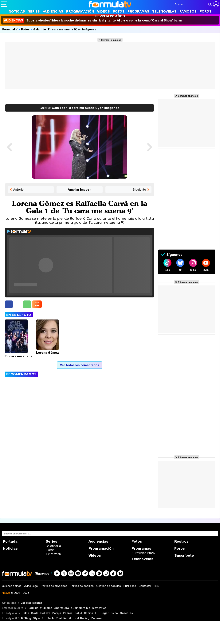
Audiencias (53, 11)
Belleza (45, 613)
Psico (114, 613)
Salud (78, 613)
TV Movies (53, 554)
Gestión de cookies (108, 586)
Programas (138, 11)
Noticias (17, 11)
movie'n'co (99, 608)
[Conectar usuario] (216, 4)
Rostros (181, 541)
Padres (68, 613)
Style (36, 618)
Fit (97, 613)
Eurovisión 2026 (143, 553)
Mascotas (126, 613)
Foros (205, 11)
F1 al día (61, 618)
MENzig (26, 618)
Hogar (104, 613)
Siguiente (139, 189)
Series (34, 11)
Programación (80, 11)
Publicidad (130, 586)
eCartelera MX (80, 608)
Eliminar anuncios (111, 40)
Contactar (145, 586)
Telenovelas (164, 11)
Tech (50, 618)
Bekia (25, 613)
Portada (10, 541)
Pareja (56, 613)
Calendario (53, 546)
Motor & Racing (79, 618)
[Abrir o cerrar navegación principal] (4, 4)
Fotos (118, 11)
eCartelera (61, 608)
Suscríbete (184, 555)
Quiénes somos (12, 586)
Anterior (19, 189)
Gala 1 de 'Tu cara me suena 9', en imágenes (64, 29)
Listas (50, 550)
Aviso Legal (31, 586)
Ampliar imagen (79, 189)
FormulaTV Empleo (40, 608)
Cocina (88, 613)
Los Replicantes (31, 603)
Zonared (97, 618)
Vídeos (103, 11)
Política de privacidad (54, 586)
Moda (34, 613)
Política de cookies (82, 586)
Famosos (188, 11)
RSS (156, 586)
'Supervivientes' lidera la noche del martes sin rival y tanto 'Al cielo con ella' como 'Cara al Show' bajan (92, 20)
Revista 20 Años (110, 16)
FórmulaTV (10, 29)
